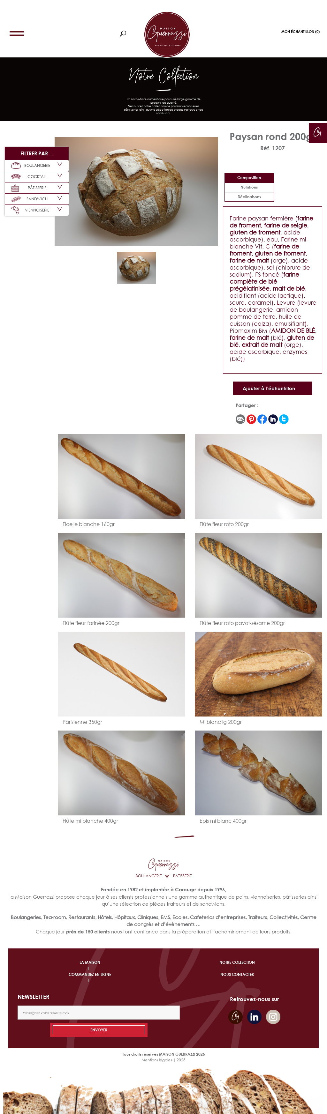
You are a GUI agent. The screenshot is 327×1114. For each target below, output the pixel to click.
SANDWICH (29, 199)
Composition (249, 177)
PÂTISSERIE (28, 188)
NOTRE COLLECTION (237, 962)
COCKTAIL (29, 177)
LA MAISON (90, 962)
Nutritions (249, 187)
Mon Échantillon (300, 31)
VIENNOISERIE (30, 210)
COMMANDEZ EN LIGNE (90, 974)
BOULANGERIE (30, 165)
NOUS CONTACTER (237, 974)
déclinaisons (249, 196)
